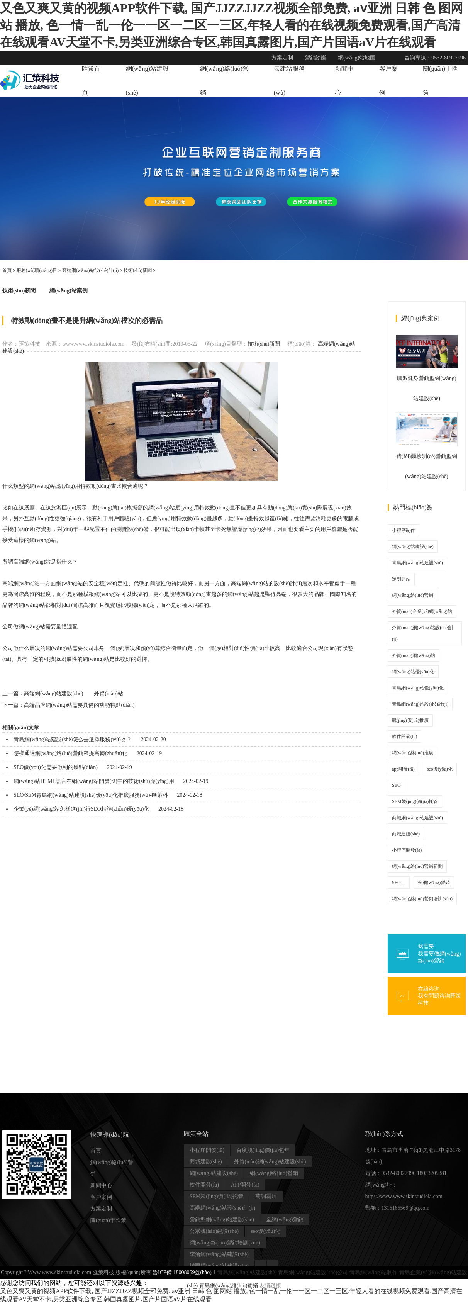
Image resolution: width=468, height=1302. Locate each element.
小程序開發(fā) (407, 850)
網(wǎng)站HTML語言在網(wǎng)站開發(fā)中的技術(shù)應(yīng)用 (94, 781)
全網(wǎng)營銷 (434, 882)
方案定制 (101, 1209)
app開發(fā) (403, 769)
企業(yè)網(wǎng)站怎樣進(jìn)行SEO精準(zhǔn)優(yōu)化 (81, 809)
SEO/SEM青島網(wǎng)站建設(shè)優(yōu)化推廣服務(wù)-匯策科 (91, 795)
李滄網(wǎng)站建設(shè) (219, 1254)
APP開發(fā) (245, 1185)
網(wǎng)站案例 (68, 291)
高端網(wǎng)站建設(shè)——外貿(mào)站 (73, 693)
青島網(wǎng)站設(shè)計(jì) (420, 704)
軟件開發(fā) (404, 736)
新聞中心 (101, 1185)
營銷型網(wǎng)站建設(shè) (222, 1219)
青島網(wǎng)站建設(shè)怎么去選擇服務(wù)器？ (73, 739)
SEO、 (398, 882)
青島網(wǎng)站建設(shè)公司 (313, 1272)
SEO (396, 785)
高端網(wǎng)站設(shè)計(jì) (90, 270)
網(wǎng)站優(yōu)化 (413, 671)
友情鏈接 (270, 1285)
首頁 (7, 270)
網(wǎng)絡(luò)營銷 (412, 595)
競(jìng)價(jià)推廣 (410, 720)
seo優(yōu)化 (440, 769)
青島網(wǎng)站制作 (373, 1272)
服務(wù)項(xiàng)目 (37, 270)
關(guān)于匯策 (108, 1220)
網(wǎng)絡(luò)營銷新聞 (417, 866)
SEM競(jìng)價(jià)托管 (415, 801)
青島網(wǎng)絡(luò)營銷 (228, 1285)
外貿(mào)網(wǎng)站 (413, 655)
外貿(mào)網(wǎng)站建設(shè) (270, 1162)
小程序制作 (403, 530)
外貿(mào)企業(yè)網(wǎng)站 (422, 611)
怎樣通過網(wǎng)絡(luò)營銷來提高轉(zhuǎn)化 (70, 753)
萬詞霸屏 (266, 1196)
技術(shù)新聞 (138, 270)
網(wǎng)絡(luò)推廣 (412, 752)
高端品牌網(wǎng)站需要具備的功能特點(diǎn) (79, 705)
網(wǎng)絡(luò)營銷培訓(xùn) (422, 898)
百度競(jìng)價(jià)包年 (263, 1150)
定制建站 (401, 579)
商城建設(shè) (406, 834)
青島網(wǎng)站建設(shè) (417, 562)
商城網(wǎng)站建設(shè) (417, 817)
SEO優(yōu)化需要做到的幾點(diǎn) (56, 767)
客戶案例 (101, 1197)
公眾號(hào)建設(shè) (214, 1231)
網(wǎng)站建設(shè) (413, 546)
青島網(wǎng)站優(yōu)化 (418, 688)
